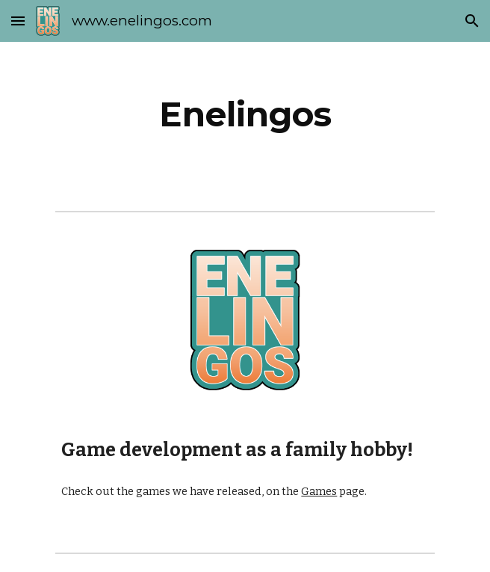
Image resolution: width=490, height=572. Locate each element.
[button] (18, 20)
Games (319, 491)
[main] (244, 114)
